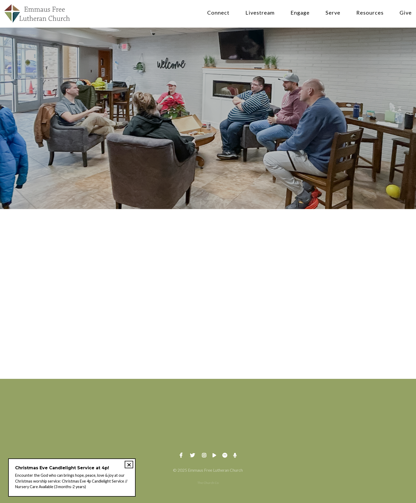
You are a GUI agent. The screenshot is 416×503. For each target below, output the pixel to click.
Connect (218, 13)
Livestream (260, 13)
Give (406, 13)
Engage (300, 13)
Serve (333, 13)
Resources (370, 13)
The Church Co (208, 483)
